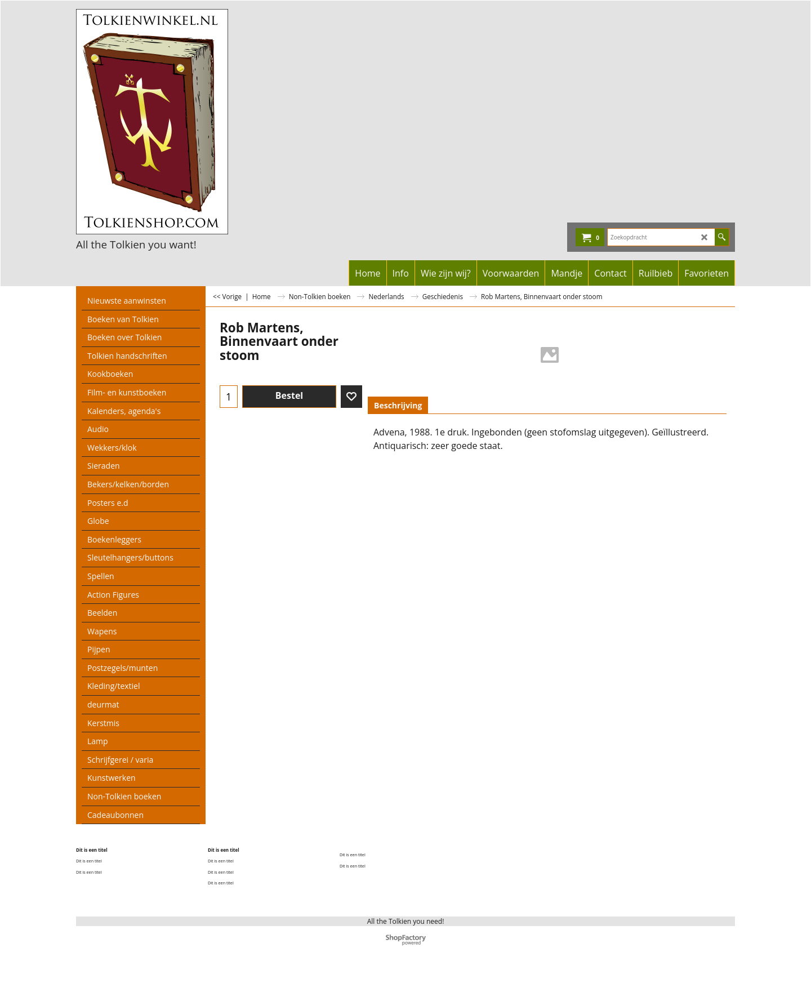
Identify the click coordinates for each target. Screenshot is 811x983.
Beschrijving (398, 405)
